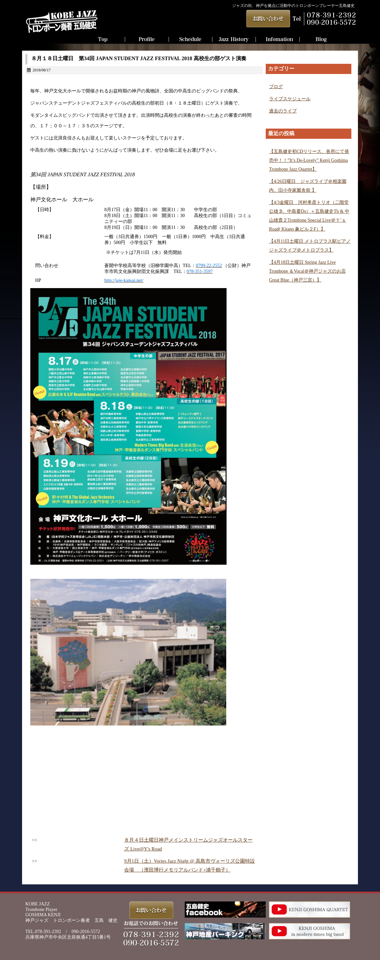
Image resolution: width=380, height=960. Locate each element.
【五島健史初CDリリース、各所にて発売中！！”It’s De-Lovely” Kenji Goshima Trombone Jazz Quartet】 (309, 160)
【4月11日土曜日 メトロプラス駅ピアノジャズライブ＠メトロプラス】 (310, 246)
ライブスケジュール (290, 98)
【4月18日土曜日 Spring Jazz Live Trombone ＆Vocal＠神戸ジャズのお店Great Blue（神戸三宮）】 (307, 271)
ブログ (276, 86)
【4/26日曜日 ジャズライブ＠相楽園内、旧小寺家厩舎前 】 (307, 186)
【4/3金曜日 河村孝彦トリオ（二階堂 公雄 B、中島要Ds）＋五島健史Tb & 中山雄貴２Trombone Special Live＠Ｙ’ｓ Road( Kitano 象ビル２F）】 (309, 216)
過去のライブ (283, 111)
